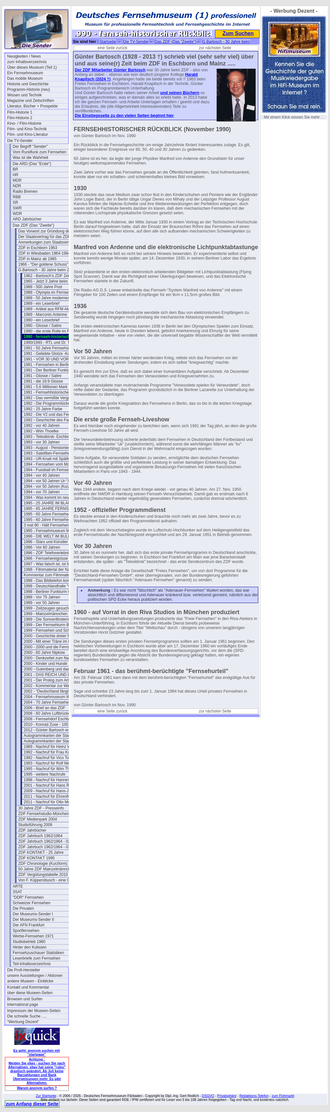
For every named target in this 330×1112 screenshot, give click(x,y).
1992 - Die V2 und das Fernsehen (53, 414)
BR (15, 169)
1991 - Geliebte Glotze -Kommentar (54, 353)
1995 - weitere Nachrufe (44, 774)
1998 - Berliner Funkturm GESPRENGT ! (54, 591)
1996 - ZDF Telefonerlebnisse (49, 553)
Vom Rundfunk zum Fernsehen (39, 152)
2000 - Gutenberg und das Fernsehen (54, 669)
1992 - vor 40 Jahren (42, 425)
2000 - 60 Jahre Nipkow (44, 652)
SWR (17, 208)
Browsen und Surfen (25, 999)
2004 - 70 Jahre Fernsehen (47, 702)
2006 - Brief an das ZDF (44, 708)
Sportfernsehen (26, 930)
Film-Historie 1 (19, 112)
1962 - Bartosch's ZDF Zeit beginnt (54, 276)
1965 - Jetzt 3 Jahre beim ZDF (50, 281)
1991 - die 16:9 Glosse (43, 381)
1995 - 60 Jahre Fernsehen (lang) (53, 519)
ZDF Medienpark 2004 (37, 819)
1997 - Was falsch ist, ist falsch (50, 564)
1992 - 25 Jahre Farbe (43, 409)
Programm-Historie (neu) (28, 89)
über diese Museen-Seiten (30, 993)
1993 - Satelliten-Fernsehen (48, 453)
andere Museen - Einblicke (30, 981)
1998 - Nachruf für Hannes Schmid (54, 780)
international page (22, 1004)
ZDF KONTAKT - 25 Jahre (41, 852)
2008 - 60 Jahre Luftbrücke (47, 713)
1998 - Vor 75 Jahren (42, 597)
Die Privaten (23, 908)
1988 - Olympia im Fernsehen (49, 292)
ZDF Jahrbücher (32, 830)
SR (15, 202)
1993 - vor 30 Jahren (42, 442)
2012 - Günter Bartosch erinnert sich (54, 730)
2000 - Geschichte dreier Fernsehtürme (54, 636)
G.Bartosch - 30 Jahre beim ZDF (46, 270)
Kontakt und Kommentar (28, 987)
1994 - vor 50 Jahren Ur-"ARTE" (51, 481)
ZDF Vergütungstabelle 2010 (43, 874)
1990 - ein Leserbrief (41, 320)
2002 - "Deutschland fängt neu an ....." (54, 691)
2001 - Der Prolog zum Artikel (49, 680)
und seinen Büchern (179, 93)
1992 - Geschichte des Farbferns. (53, 420)
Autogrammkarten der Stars (47, 735)
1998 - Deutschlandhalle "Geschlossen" (54, 586)
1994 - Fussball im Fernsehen (49, 470)
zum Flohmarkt (283, 1096)
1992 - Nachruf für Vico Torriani (51, 757)
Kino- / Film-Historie (24, 123)
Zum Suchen (238, 33)
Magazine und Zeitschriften (30, 100)
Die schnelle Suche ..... (27, 1016)
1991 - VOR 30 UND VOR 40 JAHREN (54, 359)
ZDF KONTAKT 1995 (36, 858)
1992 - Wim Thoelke (41, 431)
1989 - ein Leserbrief (41, 303)
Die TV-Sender (20, 140)
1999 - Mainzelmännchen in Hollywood (54, 614)
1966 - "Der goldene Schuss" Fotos (48, 264)
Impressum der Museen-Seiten (33, 1010)
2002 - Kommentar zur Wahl (48, 685)
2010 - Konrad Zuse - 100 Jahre (51, 724)
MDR (17, 180)
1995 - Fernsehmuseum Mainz (50, 530)
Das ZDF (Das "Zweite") (33, 225)
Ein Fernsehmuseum (25, 73)
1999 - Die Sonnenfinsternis (48, 619)
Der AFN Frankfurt (28, 925)
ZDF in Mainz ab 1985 (37, 259)
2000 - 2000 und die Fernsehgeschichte (54, 647)
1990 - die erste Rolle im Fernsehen (54, 331)
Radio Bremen (25, 191)
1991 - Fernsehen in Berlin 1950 (51, 364)
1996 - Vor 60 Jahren (42, 547)
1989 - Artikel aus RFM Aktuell (50, 309)
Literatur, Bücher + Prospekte (32, 106)
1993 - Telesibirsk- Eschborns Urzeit (54, 436)
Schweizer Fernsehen (31, 903)
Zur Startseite (46, 1096)
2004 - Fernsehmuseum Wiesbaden (54, 697)
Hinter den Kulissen (29, 947)
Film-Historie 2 (19, 118)
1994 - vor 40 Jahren (42, 475)
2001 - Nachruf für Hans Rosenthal (54, 785)
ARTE (18, 886)
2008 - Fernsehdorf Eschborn (49, 719)
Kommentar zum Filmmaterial (49, 575)
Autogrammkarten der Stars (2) (50, 741)
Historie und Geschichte (27, 84)
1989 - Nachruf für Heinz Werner (52, 746)
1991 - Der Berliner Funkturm (49, 370)
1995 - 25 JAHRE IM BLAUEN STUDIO (54, 503)
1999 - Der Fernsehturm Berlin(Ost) (54, 625)
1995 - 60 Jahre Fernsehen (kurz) (53, 514)
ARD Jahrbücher (27, 219)
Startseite (107, 41)
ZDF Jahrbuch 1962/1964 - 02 (44, 841)
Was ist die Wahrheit (30, 157)
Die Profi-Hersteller (23, 970)
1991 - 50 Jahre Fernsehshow (49, 348)
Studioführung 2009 (35, 825)
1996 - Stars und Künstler (46, 542)
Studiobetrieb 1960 (29, 941)
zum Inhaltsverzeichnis (26, 62)
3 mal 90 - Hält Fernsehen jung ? (52, 525)
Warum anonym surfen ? (37, 1088)
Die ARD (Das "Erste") (32, 164)
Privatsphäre (226, 1096)
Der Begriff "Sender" (30, 146)
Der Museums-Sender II (33, 919)
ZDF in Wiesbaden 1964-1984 (44, 253)
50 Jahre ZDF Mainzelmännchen (46, 869)
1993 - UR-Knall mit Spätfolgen (50, 459)
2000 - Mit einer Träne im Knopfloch (54, 641)
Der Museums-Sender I (33, 914)
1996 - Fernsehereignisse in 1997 (53, 558)
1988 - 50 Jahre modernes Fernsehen (54, 298)
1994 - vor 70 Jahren (42, 492)
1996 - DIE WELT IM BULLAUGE (52, 536)
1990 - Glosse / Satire (42, 325)
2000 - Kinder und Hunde (45, 663)
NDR (17, 186)
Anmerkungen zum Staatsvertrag (46, 242)
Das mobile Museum (25, 78)
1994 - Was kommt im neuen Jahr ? (54, 497)
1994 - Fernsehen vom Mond (49, 464)
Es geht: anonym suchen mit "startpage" (36, 1052)
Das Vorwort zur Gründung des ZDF (48, 231)
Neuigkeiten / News (24, 56)
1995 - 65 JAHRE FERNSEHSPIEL (54, 508)
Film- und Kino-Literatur (27, 134)
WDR (17, 213)
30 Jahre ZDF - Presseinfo (41, 808)
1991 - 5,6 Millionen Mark (46, 387)
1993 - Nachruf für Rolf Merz (48, 763)
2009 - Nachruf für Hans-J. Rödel (52, 791)
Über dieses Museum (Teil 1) (32, 67)
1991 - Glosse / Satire (42, 375)
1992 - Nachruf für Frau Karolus (51, 752)
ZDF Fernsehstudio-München (43, 813)
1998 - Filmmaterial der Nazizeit (51, 569)
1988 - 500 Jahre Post (43, 287)
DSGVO (208, 1096)
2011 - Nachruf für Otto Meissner (52, 802)
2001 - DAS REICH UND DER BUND (54, 674)
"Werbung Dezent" (23, 1022)
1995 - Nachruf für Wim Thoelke (51, 769)
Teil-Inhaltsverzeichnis (32, 964)
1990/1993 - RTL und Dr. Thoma (52, 342)
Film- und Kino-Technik (27, 129)
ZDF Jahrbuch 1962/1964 (40, 836)
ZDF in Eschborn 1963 (37, 248)
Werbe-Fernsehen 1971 (33, 936)
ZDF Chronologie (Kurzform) (42, 863)
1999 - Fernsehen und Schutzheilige (54, 630)
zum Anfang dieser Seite (32, 1103)
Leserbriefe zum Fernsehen (36, 958)
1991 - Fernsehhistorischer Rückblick (54, 392)
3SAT (17, 892)
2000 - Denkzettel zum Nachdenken (54, 658)
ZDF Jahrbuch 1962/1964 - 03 (44, 847)
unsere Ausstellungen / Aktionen (35, 975)
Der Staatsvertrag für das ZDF (44, 236)
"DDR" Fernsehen (28, 897)
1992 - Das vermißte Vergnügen (51, 398)
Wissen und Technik (24, 95)
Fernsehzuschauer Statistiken (38, 952)
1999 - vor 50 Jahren (42, 602)
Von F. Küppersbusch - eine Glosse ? (48, 880)
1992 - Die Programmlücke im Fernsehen (54, 403)
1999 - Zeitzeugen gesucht (47, 608)
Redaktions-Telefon (254, 1096)
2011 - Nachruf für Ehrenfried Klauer (54, 796)
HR (15, 175)
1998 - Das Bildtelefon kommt (49, 580)
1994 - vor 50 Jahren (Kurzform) (51, 486)
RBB (17, 197)
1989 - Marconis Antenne (45, 314)
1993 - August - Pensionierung (50, 447)
